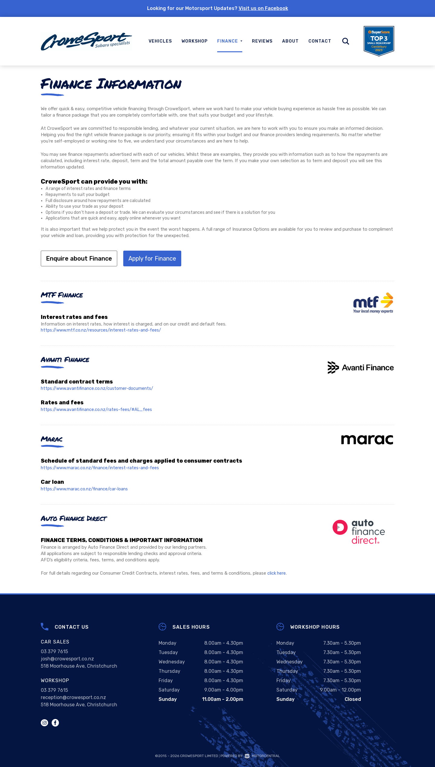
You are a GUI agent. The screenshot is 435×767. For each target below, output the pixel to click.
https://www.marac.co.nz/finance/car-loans (85, 488)
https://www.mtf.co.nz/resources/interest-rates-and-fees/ (103, 330)
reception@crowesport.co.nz (73, 697)
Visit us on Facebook (263, 8)
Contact (319, 41)
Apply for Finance (152, 258)
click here (276, 573)
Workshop (195, 41)
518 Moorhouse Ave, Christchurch (79, 666)
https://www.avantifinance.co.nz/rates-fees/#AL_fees (98, 409)
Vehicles (160, 41)
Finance (229, 41)
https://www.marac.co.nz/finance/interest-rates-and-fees (101, 467)
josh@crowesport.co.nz (67, 658)
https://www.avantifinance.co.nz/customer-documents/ (98, 388)
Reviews (262, 41)
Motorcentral (262, 755)
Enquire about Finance (79, 258)
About (290, 41)
